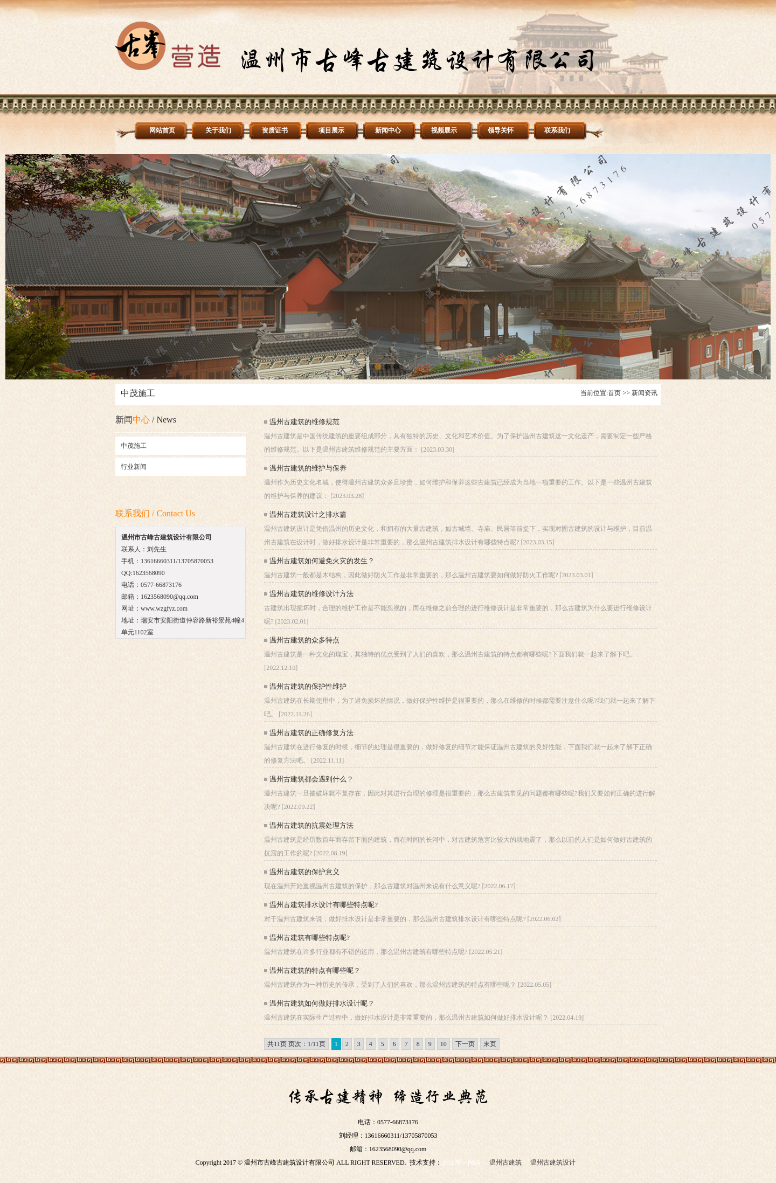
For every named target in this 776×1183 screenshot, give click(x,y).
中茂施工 (134, 445)
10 (443, 1044)
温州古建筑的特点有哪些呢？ (315, 970)
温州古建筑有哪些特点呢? (309, 937)
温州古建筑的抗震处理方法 (311, 825)
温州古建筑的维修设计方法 (311, 594)
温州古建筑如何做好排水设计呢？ (322, 1003)
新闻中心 (388, 130)
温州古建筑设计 (553, 1162)
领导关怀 (501, 130)
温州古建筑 (505, 1162)
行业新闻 (134, 467)
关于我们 (218, 130)
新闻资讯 (644, 393)
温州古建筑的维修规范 (304, 422)
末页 (489, 1044)
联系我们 (557, 130)
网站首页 (162, 130)
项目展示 (331, 130)
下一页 (465, 1044)
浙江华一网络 (461, 1162)
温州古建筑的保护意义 (304, 872)
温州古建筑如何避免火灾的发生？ (322, 561)
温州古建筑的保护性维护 (308, 686)
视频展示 (444, 130)
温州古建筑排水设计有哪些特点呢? (323, 905)
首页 (614, 393)
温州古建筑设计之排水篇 (308, 514)
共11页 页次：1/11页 (296, 1044)
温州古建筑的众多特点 (304, 640)
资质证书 (275, 130)
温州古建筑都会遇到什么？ (311, 779)
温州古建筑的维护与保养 (308, 468)
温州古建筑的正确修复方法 (311, 733)
